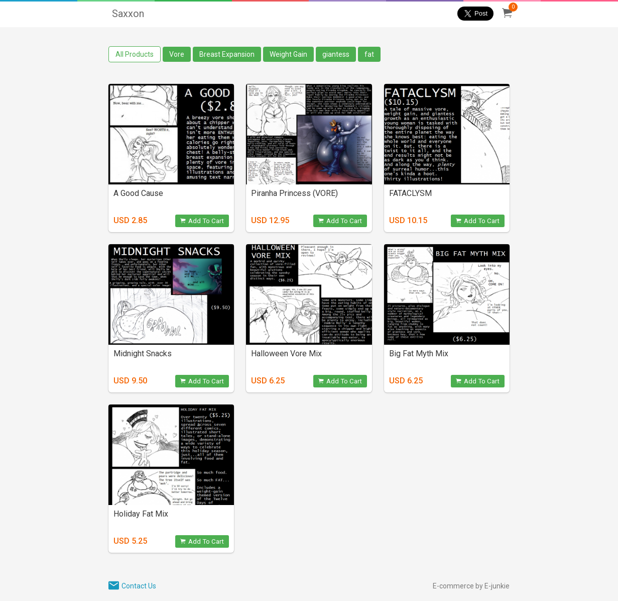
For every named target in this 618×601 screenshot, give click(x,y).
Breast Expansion (227, 54)
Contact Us (138, 586)
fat (369, 54)
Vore (176, 54)
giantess (335, 54)
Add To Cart (202, 221)
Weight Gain (288, 54)
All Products (134, 54)
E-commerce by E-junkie (471, 586)
